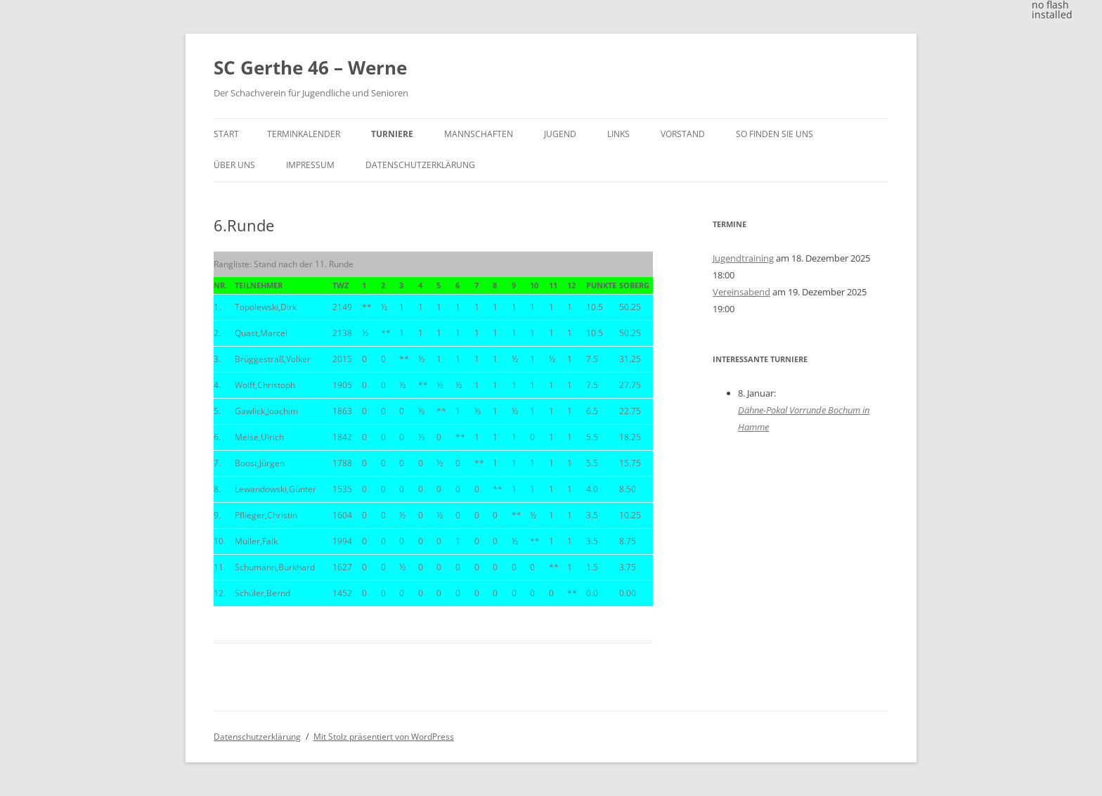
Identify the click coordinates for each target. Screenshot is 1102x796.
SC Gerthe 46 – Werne (310, 67)
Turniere (392, 134)
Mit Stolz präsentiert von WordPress (383, 737)
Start (226, 134)
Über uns (234, 165)
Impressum (310, 165)
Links (618, 134)
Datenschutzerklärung (420, 165)
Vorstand (683, 134)
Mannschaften (478, 134)
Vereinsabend (741, 291)
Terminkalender (303, 134)
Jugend (560, 134)
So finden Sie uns (774, 134)
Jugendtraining (743, 258)
